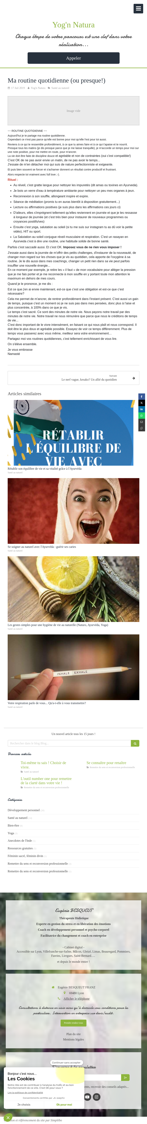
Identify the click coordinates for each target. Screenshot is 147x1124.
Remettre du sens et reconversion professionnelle (38, 863)
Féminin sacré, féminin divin (25, 856)
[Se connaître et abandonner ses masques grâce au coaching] (79, 766)
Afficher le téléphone (77, 998)
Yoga (11, 833)
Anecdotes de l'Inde (20, 840)
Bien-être (13, 825)
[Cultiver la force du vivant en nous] (13, 766)
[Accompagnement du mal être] (13, 782)
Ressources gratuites (20, 848)
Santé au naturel (17, 817)
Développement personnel (24, 810)
